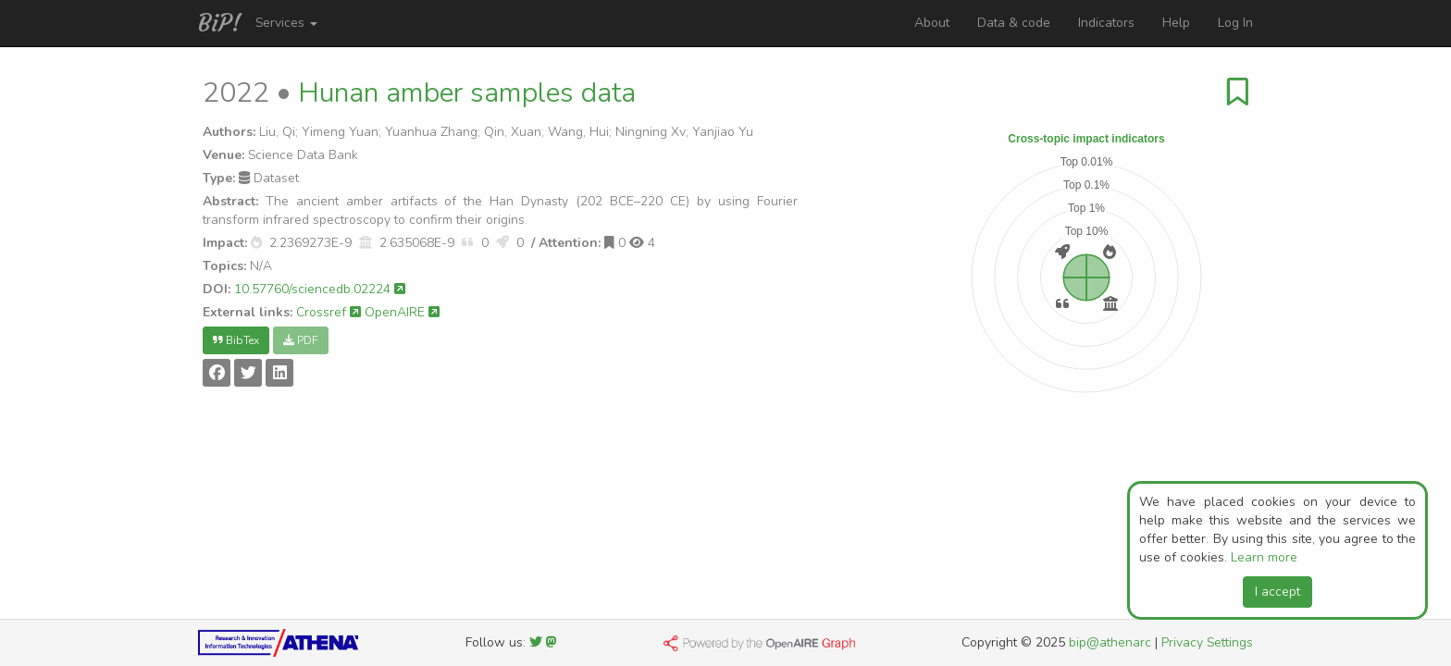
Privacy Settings (1207, 642)
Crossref (328, 312)
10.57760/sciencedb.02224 (319, 289)
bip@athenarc (1110, 642)
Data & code (1013, 22)
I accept (1277, 591)
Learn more (1264, 557)
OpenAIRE (402, 312)
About (931, 22)
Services (286, 22)
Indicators (1106, 22)
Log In (1235, 22)
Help (1176, 22)
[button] (256, 243)
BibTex (236, 340)
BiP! (220, 23)
